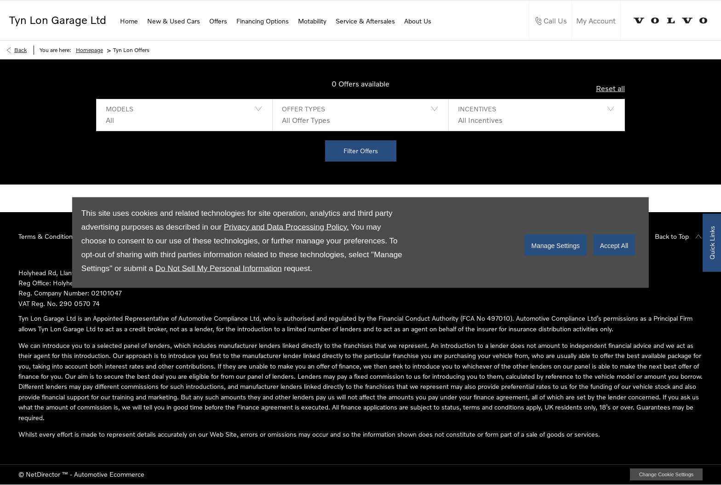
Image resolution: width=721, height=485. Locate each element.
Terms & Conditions (47, 236)
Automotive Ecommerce (109, 474)
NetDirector (44, 474)
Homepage (89, 49)
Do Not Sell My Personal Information (218, 268)
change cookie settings (666, 474)
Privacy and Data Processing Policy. (286, 227)
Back (20, 49)
